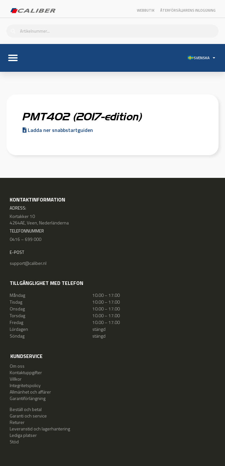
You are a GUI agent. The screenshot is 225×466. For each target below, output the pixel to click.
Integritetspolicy (25, 385)
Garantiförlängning (28, 398)
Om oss (17, 366)
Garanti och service (28, 415)
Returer (17, 422)
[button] (13, 58)
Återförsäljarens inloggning (188, 10)
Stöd (14, 441)
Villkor (16, 378)
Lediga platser (23, 435)
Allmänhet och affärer (30, 391)
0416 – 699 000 (25, 239)
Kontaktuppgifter (26, 372)
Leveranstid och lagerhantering (40, 428)
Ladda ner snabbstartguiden (58, 130)
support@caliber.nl (28, 263)
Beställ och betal (26, 409)
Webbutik (145, 10)
